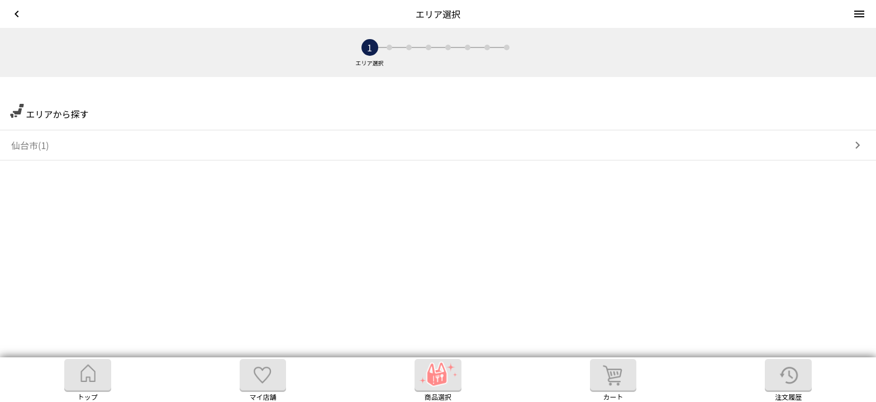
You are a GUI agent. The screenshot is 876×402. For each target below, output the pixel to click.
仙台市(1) (30, 145)
